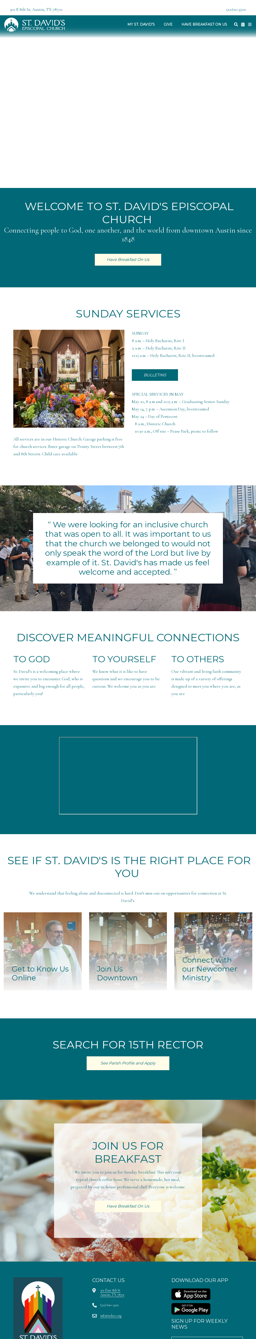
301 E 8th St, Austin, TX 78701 (36, 9)
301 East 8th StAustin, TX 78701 (112, 1292)
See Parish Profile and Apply (128, 1063)
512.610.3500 (236, 9)
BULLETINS (155, 375)
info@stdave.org (110, 1316)
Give (168, 24)
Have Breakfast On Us (204, 24)
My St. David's (141, 24)
